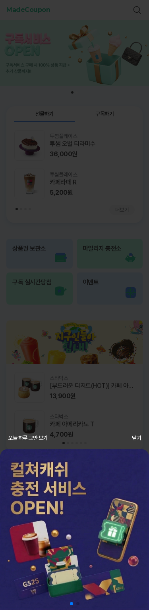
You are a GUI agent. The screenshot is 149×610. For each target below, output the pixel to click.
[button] (71, 603)
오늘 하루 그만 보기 (28, 438)
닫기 (136, 438)
